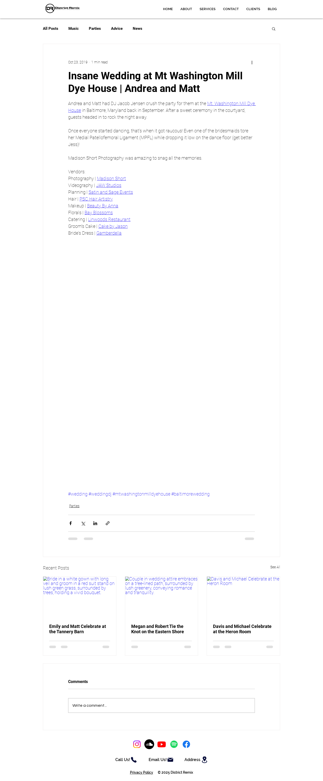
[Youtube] (162, 744)
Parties (95, 28)
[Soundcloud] (149, 744)
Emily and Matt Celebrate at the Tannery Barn (77, 629)
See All (275, 567)
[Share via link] (107, 523)
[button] (207, 9)
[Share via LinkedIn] (95, 523)
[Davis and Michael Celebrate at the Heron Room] (243, 597)
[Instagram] (137, 744)
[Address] (196, 759)
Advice (117, 28)
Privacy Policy (141, 772)
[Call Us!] (126, 759)
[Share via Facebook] (70, 523)
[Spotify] (174, 744)
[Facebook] (186, 744)
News (137, 28)
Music (73, 28)
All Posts (50, 28)
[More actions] (252, 62)
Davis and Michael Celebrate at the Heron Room (242, 629)
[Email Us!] (161, 759)
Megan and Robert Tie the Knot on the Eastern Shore (157, 629)
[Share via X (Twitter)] (82, 523)
